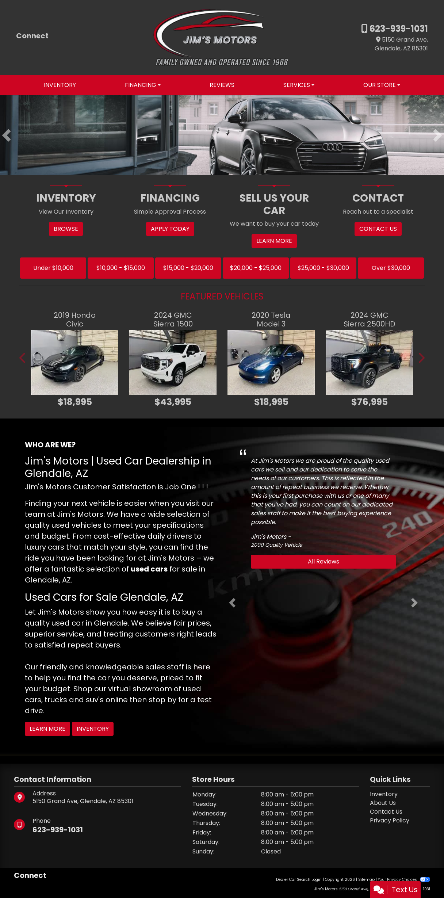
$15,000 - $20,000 (188, 268)
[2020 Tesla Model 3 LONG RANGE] (271, 362)
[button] (6, 135)
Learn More (47, 729)
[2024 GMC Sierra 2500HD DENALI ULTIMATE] (369, 362)
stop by (162, 700)
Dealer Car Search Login (299, 879)
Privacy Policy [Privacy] (389, 820)
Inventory (93, 729)
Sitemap (366, 879)
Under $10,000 (53, 268)
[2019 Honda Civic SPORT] (74, 362)
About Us (383, 803)
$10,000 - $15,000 (120, 268)
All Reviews (323, 561)
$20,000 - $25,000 (256, 268)
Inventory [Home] (384, 794)
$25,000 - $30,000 (323, 268)
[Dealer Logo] (222, 37)
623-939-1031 (398, 29)
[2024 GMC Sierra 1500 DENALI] (173, 362)
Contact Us (386, 811)
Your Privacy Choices (404, 879)
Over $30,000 (391, 268)
